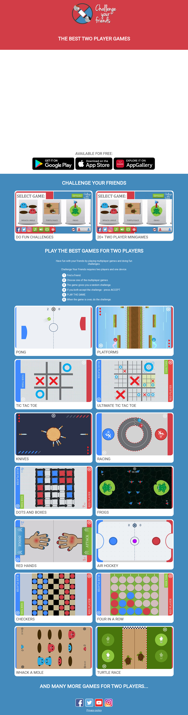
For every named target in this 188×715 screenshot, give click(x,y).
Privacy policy (94, 710)
